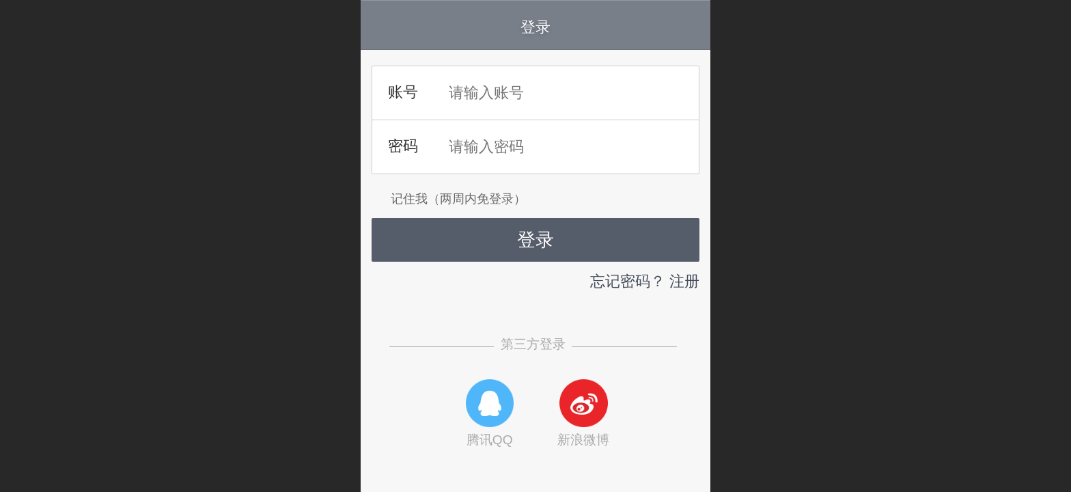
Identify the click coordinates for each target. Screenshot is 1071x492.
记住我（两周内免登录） (449, 198)
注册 (684, 281)
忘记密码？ (627, 281)
